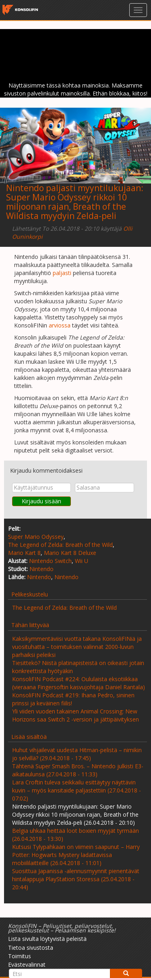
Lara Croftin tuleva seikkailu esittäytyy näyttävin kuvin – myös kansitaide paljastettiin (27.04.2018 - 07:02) (76, 790)
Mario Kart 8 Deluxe (70, 553)
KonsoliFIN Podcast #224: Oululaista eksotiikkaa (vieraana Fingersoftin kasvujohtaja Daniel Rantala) (78, 683)
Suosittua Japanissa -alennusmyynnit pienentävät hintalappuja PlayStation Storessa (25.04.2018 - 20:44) (75, 879)
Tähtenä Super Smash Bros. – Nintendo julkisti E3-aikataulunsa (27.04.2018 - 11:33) (77, 770)
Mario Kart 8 (24, 553)
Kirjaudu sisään (41, 501)
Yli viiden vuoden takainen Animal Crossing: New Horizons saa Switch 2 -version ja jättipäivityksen (75, 715)
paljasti (62, 273)
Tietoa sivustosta (30, 947)
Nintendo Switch (50, 561)
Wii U (81, 561)
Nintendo (41, 569)
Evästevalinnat (27, 964)
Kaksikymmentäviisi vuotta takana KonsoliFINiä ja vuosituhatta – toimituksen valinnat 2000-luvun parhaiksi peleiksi (77, 647)
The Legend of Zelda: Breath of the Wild (60, 544)
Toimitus (19, 956)
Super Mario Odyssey (36, 536)
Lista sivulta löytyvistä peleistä (47, 939)
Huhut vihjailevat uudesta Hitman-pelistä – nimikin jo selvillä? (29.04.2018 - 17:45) (77, 754)
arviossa (59, 325)
